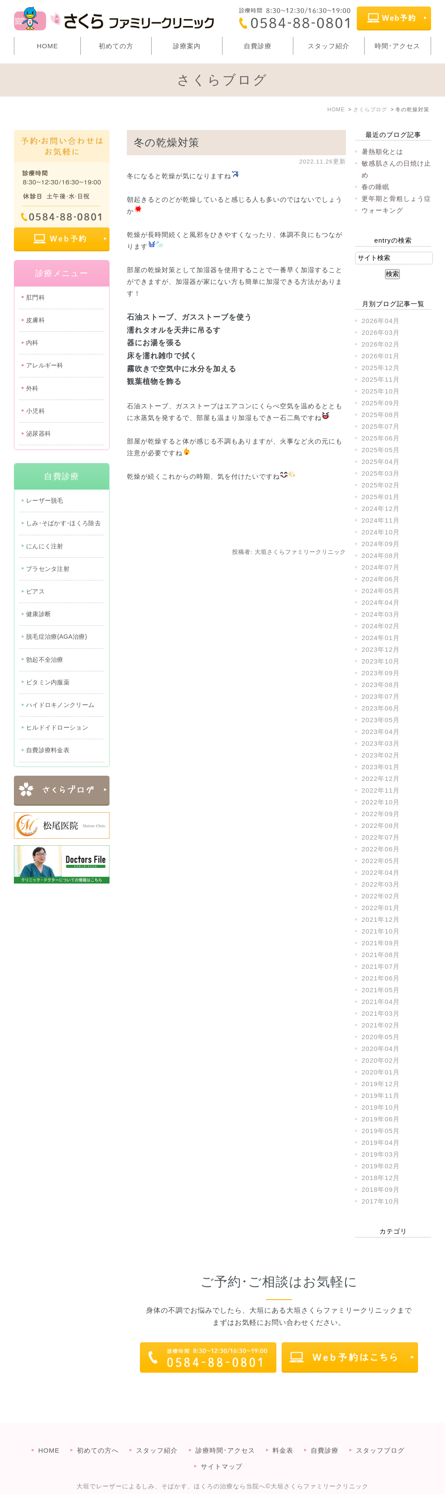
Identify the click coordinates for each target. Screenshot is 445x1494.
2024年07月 (381, 567)
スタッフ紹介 (328, 46)
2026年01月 (381, 356)
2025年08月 (381, 414)
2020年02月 (381, 1060)
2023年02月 (381, 755)
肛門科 (35, 297)
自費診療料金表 (48, 750)
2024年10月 (381, 532)
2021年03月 (381, 1013)
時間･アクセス (397, 46)
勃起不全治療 (44, 659)
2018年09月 (381, 1189)
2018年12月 (381, 1177)
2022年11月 (381, 790)
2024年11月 (381, 520)
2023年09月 (381, 673)
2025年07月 (381, 426)
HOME (47, 46)
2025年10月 (381, 391)
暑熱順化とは (382, 151)
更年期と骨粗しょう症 (396, 198)
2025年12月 (381, 367)
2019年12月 (381, 1083)
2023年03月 (381, 743)
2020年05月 (381, 1036)
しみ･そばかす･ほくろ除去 (63, 523)
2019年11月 (381, 1095)
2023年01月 (381, 766)
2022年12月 (381, 778)
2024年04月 (381, 602)
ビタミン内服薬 (48, 682)
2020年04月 (381, 1048)
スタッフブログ (380, 1433)
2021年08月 (381, 954)
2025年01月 (381, 496)
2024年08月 (381, 555)
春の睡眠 (375, 186)
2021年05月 (381, 990)
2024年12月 (381, 508)
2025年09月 (381, 403)
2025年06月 (381, 438)
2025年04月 (381, 461)
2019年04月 (381, 1142)
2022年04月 (381, 872)
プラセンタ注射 (48, 568)
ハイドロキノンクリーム (60, 704)
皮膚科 (35, 320)
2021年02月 (381, 1025)
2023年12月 (381, 649)
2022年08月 (381, 825)
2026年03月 (381, 332)
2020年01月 (381, 1072)
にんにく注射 (44, 546)
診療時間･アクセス (225, 1433)
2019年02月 (381, 1166)
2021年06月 (381, 978)
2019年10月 (381, 1107)
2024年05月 (381, 590)
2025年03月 (381, 473)
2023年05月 (381, 720)
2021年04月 (381, 1001)
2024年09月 (381, 543)
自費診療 (258, 46)
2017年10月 (381, 1201)
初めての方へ (98, 1433)
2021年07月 (381, 966)
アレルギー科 (44, 365)
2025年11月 (381, 379)
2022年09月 (381, 813)
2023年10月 (381, 661)
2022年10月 (381, 802)
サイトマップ (221, 1449)
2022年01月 (381, 907)
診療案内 (187, 46)
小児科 (35, 410)
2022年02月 (381, 896)
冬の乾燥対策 (166, 142)
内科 (32, 342)
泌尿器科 (38, 433)
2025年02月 (381, 485)
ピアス (35, 591)
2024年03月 (381, 614)
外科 (32, 388)
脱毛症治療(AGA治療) (56, 636)
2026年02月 (381, 344)
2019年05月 (381, 1130)
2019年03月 (381, 1154)
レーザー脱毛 (44, 500)
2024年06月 (381, 579)
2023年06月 (381, 708)
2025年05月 (381, 450)
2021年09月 (381, 943)
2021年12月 (381, 919)
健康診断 (38, 613)
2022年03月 (381, 884)
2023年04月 (381, 731)
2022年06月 (381, 849)
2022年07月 (381, 837)
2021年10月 (381, 931)
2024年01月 (381, 637)
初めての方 (116, 46)
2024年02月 (381, 626)
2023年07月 (381, 696)
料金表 (282, 1433)
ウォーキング (382, 210)
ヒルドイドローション (57, 727)
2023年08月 (381, 684)
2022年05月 (381, 860)
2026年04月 (381, 320)
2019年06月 (381, 1119)
